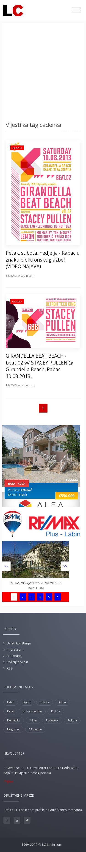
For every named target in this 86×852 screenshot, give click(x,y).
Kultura (55, 711)
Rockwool (52, 720)
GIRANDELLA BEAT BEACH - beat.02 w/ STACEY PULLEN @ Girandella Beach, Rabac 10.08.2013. (39, 366)
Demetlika (13, 720)
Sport (27, 702)
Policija (72, 720)
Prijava (8, 781)
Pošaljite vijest (17, 662)
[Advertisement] (43, 73)
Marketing (14, 655)
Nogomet (13, 729)
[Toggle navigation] (76, 10)
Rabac (62, 702)
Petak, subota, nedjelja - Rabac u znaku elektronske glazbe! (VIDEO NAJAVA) (43, 260)
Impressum (15, 649)
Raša (10, 711)
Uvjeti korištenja (19, 643)
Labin (10, 702)
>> (65, 566)
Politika (44, 702)
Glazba (17, 148)
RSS (9, 668)
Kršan (33, 720)
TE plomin (35, 729)
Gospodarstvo (32, 711)
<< (6, 566)
